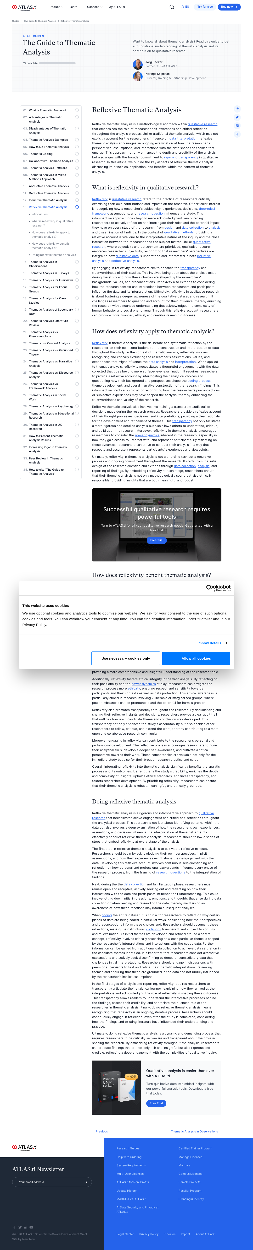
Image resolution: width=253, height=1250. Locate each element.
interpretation (185, 362)
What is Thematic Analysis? (54, 110)
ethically (134, 688)
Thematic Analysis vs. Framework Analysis (54, 386)
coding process (199, 381)
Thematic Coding (54, 154)
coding (107, 915)
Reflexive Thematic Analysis (75, 21)
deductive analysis (125, 261)
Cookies (169, 1234)
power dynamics (147, 435)
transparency (190, 268)
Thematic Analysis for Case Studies (54, 300)
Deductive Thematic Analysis (54, 193)
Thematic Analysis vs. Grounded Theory (54, 352)
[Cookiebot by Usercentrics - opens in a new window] (210, 588)
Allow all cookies (196, 658)
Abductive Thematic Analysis (54, 186)
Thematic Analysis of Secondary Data (54, 312)
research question (151, 213)
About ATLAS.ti (206, 1234)
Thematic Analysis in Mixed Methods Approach (54, 177)
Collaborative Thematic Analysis (54, 161)
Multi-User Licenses (130, 1173)
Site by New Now (23, 1239)
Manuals (184, 1165)
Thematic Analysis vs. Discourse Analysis (54, 375)
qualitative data (127, 256)
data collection (193, 227)
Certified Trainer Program (195, 1148)
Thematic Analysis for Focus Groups (54, 289)
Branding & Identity (191, 1199)
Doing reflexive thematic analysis (54, 255)
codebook (153, 929)
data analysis (158, 362)
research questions (170, 872)
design (169, 227)
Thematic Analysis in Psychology (54, 406)
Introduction (40, 214)
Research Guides (128, 1148)
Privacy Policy (149, 1234)
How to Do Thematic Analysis (54, 147)
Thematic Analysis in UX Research (54, 427)
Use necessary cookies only (125, 658)
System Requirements (131, 1165)
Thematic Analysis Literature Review (54, 323)
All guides (33, 36)
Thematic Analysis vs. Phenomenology (54, 334)
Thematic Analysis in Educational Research (54, 416)
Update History (127, 1190)
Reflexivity (99, 199)
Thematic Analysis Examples (54, 139)
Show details (210, 643)
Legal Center (125, 1234)
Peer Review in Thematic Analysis (54, 460)
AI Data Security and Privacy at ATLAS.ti (137, 1209)
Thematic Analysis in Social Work (54, 397)
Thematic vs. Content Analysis (54, 343)
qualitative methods (179, 232)
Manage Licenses (190, 1157)
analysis (214, 227)
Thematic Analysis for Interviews (54, 280)
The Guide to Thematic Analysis (40, 21)
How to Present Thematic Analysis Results (54, 438)
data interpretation (183, 138)
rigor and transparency (181, 157)
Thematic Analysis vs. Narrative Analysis (54, 363)
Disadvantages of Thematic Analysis (54, 131)
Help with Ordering (129, 1157)
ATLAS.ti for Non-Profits (133, 1182)
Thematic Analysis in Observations (54, 264)
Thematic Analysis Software (54, 168)
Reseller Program (190, 1190)
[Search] (172, 7)
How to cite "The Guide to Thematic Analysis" (54, 472)
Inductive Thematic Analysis (54, 200)
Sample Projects (189, 1182)
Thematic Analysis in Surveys (54, 273)
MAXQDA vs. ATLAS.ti (131, 1199)
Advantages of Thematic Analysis (54, 119)
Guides (15, 21)
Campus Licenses (190, 1173)
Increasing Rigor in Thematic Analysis (54, 449)
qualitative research (202, 124)
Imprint (185, 1234)
